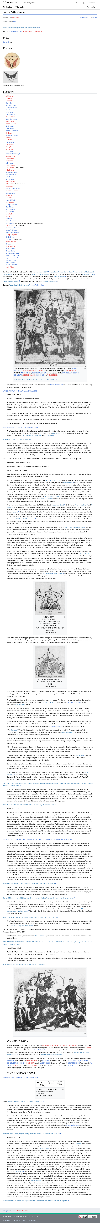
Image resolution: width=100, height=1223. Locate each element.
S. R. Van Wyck (11, 260)
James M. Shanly (11, 230)
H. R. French (10, 149)
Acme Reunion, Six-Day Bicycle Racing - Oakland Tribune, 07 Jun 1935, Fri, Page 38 (31, 1133)
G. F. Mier (9, 198)
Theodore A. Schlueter (13, 228)
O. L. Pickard (10, 211)
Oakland (6, 42)
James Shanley (66, 732)
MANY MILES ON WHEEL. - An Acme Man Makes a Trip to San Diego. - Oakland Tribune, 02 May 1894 (38, 839)
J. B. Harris (9, 163)
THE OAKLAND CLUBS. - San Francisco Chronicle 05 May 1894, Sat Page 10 (29, 883)
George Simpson (11, 235)
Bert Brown (9, 110)
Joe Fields (9, 140)
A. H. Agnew (10, 96)
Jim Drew (9, 133)
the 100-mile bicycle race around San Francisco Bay (59, 1045)
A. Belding (9, 101)
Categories (6, 1211)
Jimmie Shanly (35, 1180)
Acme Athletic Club (15, 31)
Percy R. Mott (10, 200)
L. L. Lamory (48, 435)
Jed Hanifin (19, 1171)
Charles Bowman (11, 107)
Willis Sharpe (58, 573)
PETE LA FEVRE (72, 1065)
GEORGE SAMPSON (29, 371)
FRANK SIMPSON (71, 371)
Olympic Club (67, 482)
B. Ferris (8, 138)
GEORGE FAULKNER (39, 373)
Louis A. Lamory (11, 179)
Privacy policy (7, 1220)
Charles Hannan (11, 156)
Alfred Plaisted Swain (13, 253)
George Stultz (10, 251)
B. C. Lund (79, 755)
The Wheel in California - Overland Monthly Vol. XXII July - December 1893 (29, 805)
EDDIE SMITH (30, 1063)
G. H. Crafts (10, 126)
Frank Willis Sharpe (12, 232)
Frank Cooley (10, 121)
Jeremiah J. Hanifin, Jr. (13, 154)
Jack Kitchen (83, 553)
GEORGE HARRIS (29, 375)
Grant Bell (9, 103)
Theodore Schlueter (55, 726)
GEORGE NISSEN (74, 1063)
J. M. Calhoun (10, 114)
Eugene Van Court (12, 258)
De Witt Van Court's (45, 499)
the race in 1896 (32, 1061)
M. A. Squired (10, 246)
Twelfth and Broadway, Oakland (51, 1054)
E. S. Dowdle (26, 435)
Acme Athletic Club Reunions (32, 31)
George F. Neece (11, 205)
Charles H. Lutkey (12, 191)
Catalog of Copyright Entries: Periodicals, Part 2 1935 (25, 1101)
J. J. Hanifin (36, 435)
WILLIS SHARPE (26, 373)
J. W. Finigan (10, 142)
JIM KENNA (21, 1063)
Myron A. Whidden (12, 265)
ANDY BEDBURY (52, 375)
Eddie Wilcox (10, 267)
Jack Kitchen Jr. (11, 174)
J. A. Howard (10, 168)
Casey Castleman (11, 119)
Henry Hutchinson (12, 172)
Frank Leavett (10, 181)
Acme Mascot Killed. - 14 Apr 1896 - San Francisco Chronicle (23, 964)
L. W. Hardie (10, 158)
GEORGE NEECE (40, 375)
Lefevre (15, 512)
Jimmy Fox (9, 147)
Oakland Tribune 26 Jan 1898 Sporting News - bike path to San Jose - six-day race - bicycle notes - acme (38, 898)
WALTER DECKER (73, 1061)
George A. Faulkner (12, 135)
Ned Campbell (10, 117)
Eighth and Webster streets (25, 519)
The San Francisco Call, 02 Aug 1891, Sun (17, 439)
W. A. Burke (10, 112)
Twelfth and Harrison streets (74, 527)
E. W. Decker (10, 128)
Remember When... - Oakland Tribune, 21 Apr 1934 (20, 1077)
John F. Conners (11, 124)
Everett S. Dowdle (12, 131)
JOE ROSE (39, 371)
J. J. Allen (9, 98)
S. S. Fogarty (10, 144)
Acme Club (10, 1061)
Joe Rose (9, 218)
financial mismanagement (40, 274)
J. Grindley (9, 151)
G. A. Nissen (10, 207)
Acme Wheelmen (59, 276)
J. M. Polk (9, 214)
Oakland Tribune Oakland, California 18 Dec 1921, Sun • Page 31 (35, 379)
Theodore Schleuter (74, 702)
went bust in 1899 (42, 272)
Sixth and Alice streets (52, 496)
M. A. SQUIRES (18, 1065)
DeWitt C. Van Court (12, 255)
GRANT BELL (66, 373)
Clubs (13, 1211)
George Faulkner (80, 505)
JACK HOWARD (32, 1065)
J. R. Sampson (10, 223)
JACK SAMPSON (45, 1063)
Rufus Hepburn (11, 165)
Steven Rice (9, 216)
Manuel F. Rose (11, 221)
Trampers (14, 730)
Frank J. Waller (10, 262)
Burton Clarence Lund (13, 188)
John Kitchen (38, 936)
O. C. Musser (10, 202)
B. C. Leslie (9, 186)
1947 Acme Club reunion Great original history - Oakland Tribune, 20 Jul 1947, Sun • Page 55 (35, 1201)
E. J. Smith (9, 239)
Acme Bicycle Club (88, 274)
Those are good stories (49, 281)
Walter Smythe (11, 241)
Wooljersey (10, 2)
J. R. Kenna (9, 177)
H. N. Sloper (10, 237)
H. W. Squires (10, 248)
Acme (14, 21)
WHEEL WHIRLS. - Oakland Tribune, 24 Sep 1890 (20, 391)
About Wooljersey (20, 1220)
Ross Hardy (9, 161)
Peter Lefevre (10, 184)
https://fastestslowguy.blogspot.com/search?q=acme (21, 27)
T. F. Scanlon (10, 225)
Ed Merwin (9, 195)
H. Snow (8, 244)
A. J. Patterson (10, 209)
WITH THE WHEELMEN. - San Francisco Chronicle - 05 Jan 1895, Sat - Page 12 (30, 917)
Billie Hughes (10, 170)
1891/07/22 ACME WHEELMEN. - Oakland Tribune (20, 427)
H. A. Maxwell (10, 193)
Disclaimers (31, 1220)
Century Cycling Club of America (21, 926)
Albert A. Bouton (11, 105)
